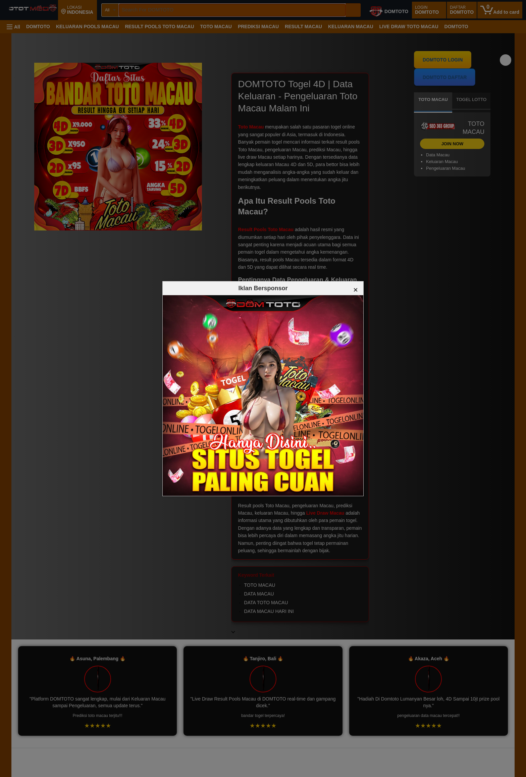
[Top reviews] (263, 754)
